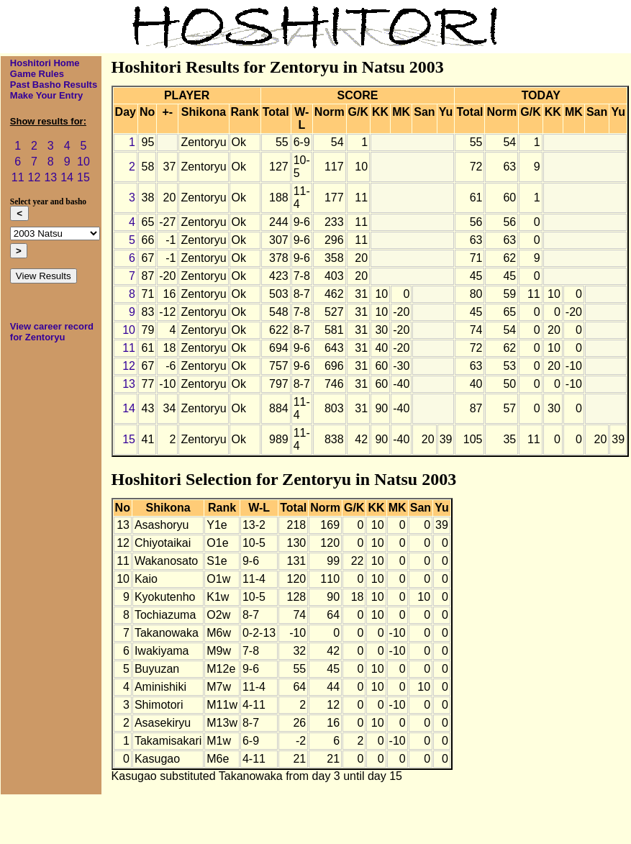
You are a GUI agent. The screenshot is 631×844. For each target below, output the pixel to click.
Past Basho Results (53, 84)
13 (50, 177)
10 (83, 161)
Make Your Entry (46, 95)
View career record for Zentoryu (52, 331)
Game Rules (37, 73)
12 (34, 177)
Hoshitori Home (45, 63)
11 (18, 177)
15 (83, 177)
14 (66, 177)
